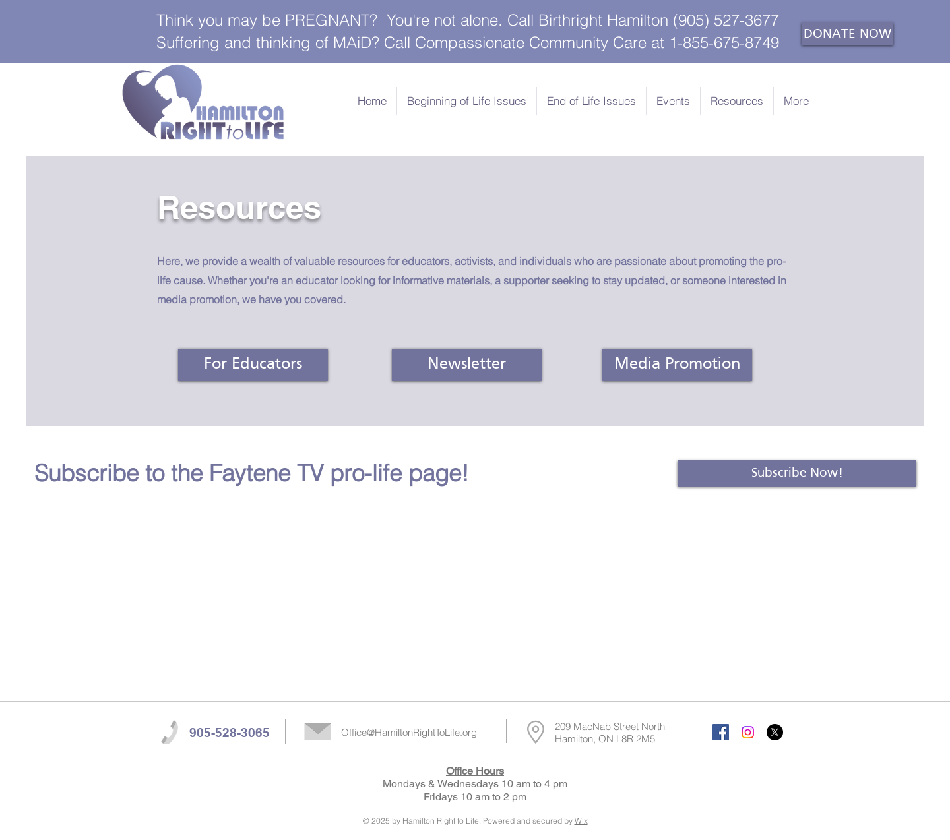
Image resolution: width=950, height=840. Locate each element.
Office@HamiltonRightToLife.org (409, 732)
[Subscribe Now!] (797, 473)
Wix (581, 820)
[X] (775, 732)
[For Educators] (253, 365)
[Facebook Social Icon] (720, 732)
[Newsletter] (467, 365)
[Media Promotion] (677, 365)
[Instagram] (748, 732)
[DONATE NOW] (847, 33)
